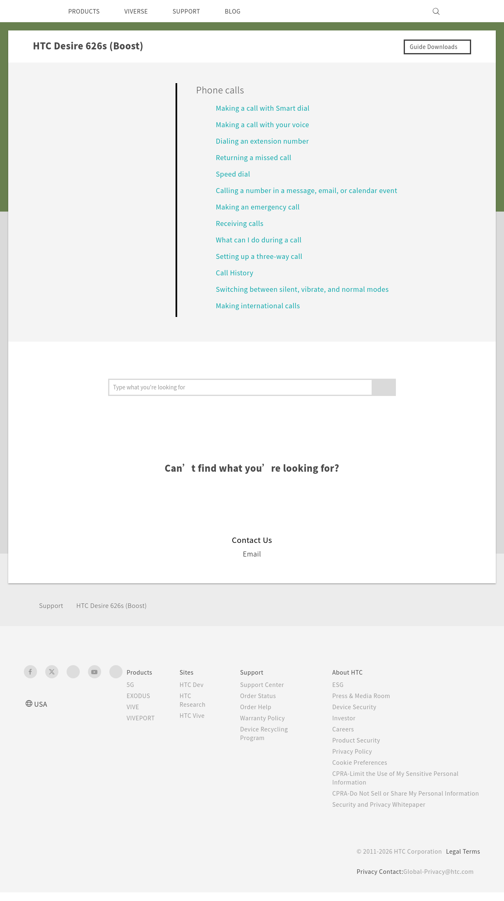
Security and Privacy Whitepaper (386, 813)
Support (52, 605)
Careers (347, 729)
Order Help (261, 706)
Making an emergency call (262, 206)
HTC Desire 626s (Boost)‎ (118, 605)
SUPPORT (198, 11)
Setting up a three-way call (263, 256)
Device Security (360, 706)
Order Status (264, 695)
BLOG (247, 11)
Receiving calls (241, 223)
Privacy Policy (357, 751)
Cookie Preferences (366, 762)
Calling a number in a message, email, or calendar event (313, 190)
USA (41, 704)
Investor (348, 718)
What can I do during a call (263, 239)
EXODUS (140, 695)
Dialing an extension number (266, 140)
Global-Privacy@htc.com (436, 880)
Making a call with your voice (266, 124)
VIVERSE (143, 11)
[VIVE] (469, 11)
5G (130, 684)
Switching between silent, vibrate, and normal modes (308, 289)
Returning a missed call (257, 157)
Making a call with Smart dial (266, 108)
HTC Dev (198, 684)
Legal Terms (462, 860)
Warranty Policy (269, 718)
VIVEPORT (143, 718)
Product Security (362, 740)
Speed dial (234, 173)
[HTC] (34, 11)
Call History (235, 272)
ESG (342, 684)
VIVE (134, 706)
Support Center (268, 684)
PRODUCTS (86, 11)
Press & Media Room (368, 695)
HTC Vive (199, 715)
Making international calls (260, 305)
